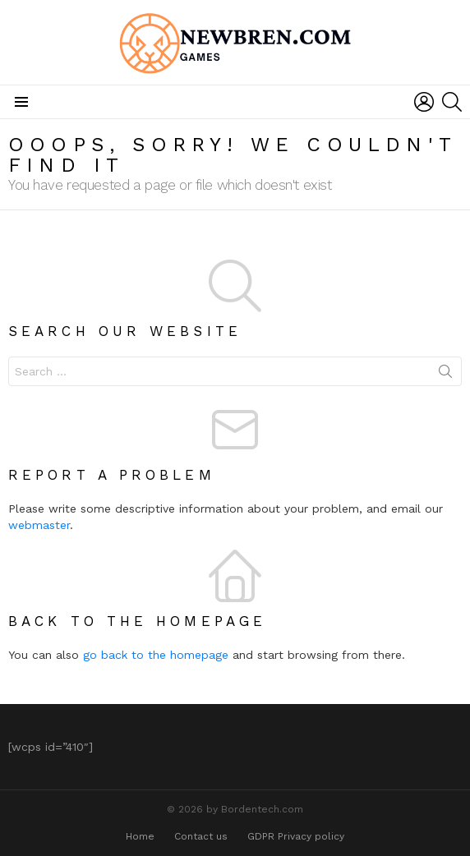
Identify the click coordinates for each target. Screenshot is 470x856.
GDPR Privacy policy (295, 836)
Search (445, 375)
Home (140, 836)
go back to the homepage (155, 654)
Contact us (201, 836)
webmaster (39, 525)
